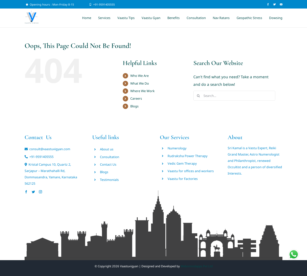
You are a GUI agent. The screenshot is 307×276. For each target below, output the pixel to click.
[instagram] (40, 191)
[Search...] (234, 96)
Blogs (134, 106)
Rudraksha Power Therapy (187, 156)
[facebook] (268, 4)
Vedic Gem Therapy (182, 163)
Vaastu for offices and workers (191, 171)
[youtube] (281, 4)
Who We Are (139, 76)
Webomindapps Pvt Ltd (197, 266)
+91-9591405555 (104, 4)
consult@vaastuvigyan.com (49, 149)
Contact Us (108, 164)
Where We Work (142, 91)
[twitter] (274, 4)
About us (106, 149)
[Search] (198, 96)
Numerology (177, 148)
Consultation (109, 157)
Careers (136, 98)
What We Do (139, 83)
